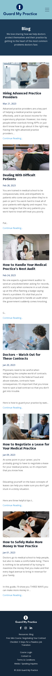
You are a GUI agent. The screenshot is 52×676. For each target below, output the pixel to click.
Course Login (26, 652)
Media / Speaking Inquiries (26, 663)
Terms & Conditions (26, 659)
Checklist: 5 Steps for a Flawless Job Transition (26, 643)
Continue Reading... (13, 138)
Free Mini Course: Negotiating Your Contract (26, 638)
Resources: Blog (26, 634)
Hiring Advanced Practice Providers (22, 95)
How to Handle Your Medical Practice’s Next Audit (25, 267)
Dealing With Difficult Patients (19, 177)
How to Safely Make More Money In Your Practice (23, 544)
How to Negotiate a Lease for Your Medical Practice (26, 446)
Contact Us (26, 656)
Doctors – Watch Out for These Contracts (21, 357)
